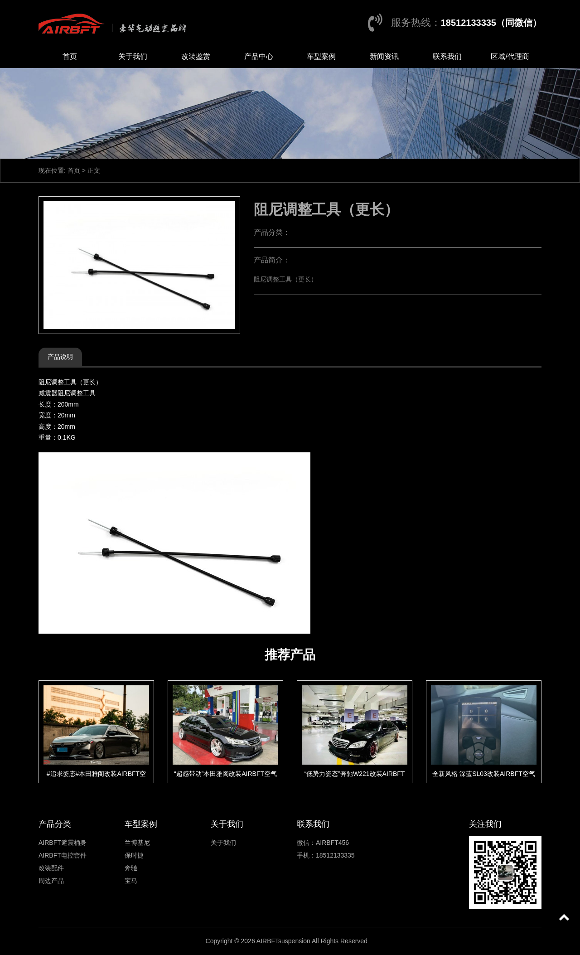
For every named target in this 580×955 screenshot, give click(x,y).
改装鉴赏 (195, 56)
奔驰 (131, 868)
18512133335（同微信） (491, 23)
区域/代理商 (510, 56)
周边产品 (51, 880)
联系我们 (447, 56)
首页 (70, 56)
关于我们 (132, 56)
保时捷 (134, 855)
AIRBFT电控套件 (63, 855)
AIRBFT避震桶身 (63, 842)
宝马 (131, 880)
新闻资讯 (384, 56)
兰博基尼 (137, 842)
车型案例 (321, 56)
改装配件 (51, 868)
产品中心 (258, 56)
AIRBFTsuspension (283, 941)
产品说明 (60, 356)
